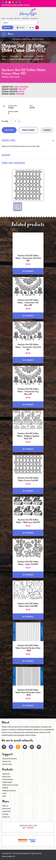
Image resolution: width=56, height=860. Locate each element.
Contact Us (34, 18)
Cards (4, 793)
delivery (6, 155)
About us (5, 806)
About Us (17, 18)
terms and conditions (13, 163)
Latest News (25, 18)
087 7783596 (28, 827)
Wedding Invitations (9, 791)
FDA (13, 856)
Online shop (6, 809)
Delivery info (6, 761)
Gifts (4, 796)
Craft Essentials (28, 56)
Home (4, 18)
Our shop (10, 18)
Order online (14, 56)
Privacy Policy (7, 764)
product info (8, 140)
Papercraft (5, 774)
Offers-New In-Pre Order (10, 785)
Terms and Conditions (9, 759)
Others (4, 59)
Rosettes (5, 788)
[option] (28, 185)
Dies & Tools (6, 777)
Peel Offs (40, 56)
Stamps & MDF (7, 782)
